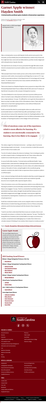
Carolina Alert (4, 380)
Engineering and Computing (7, 339)
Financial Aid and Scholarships (7, 367)
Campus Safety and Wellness (7, 389)
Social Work (26, 337)
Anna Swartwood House (11, 268)
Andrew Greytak (9, 266)
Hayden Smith (8, 303)
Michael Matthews (9, 277)
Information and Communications (8, 346)
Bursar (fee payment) (5, 370)
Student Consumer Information (32, 397)
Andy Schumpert (9, 299)
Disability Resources (5, 374)
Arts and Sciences (5, 332)
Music (2, 354)
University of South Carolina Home (8, 2)
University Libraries (28, 370)
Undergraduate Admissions (7, 365)
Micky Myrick (8, 297)
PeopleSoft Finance (5, 391)
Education (3, 337)
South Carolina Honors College (30, 339)
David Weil (7, 305)
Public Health (27, 335)
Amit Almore (8, 261)
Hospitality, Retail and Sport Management (10, 343)
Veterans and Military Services (7, 372)
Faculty (7, 226)
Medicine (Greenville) (5, 352)
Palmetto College (28, 341)
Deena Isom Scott (9, 300)
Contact (40, 399)
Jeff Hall (7, 282)
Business (3, 335)
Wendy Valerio (8, 272)
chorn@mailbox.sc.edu (11, 20)
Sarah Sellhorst (8, 289)
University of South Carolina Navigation (43, 2)
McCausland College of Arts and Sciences (29, 226)
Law (2, 348)
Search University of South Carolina (39, 2)
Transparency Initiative (9, 399)
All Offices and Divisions (29, 372)
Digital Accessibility (32, 399)
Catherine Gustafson (10, 295)
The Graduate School (5, 341)
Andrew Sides (8, 284)
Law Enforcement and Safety (30, 367)
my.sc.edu (3, 385)
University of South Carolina (13, 397)
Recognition (13, 226)
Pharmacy (26, 332)
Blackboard (3, 387)
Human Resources (28, 365)
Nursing (2, 356)
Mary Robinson (8, 270)
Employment (4, 363)
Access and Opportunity (29, 363)
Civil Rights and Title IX (21, 399)
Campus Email (4, 383)
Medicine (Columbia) (5, 350)
